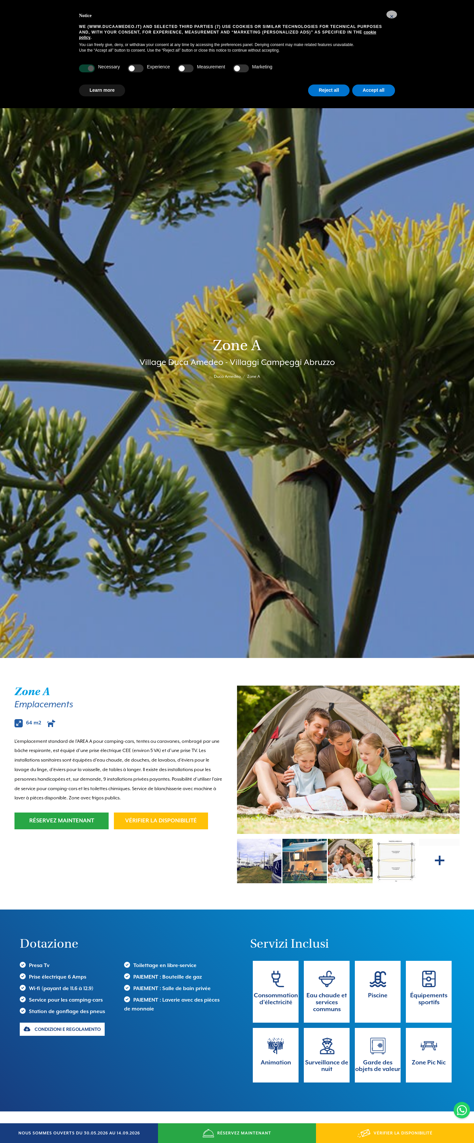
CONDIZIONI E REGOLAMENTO (62, 991)
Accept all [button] (373, 90)
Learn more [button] (102, 90)
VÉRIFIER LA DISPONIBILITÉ (161, 782)
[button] (391, 14)
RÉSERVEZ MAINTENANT (61, 782)
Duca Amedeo (227, 357)
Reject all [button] (329, 90)
